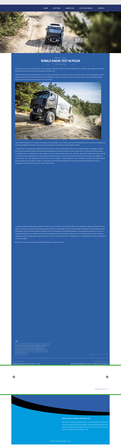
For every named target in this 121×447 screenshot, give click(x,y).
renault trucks (42, 350)
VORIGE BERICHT (19, 361)
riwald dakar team (21, 353)
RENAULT (41, 347)
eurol (41, 344)
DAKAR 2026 (70, 8)
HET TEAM (56, 8)
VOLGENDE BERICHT (100, 361)
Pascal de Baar (31, 347)
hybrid (47, 344)
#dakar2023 (19, 344)
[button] (14, 377)
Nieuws (57, 58)
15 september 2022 (60, 64)
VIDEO (64, 58)
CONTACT (101, 8)
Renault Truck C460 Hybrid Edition (26, 350)
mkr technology (20, 347)
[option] (26, 376)
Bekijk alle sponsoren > (101, 389)
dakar (26, 344)
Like (105, 354)
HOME (46, 8)
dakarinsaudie (34, 344)
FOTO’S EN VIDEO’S (86, 8)
